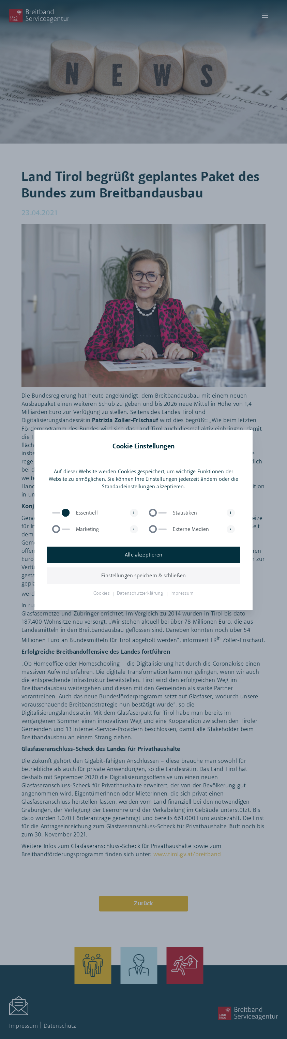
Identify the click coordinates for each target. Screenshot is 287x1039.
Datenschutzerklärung (140, 593)
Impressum (182, 593)
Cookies (101, 593)
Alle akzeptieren (143, 554)
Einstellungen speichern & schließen (143, 575)
